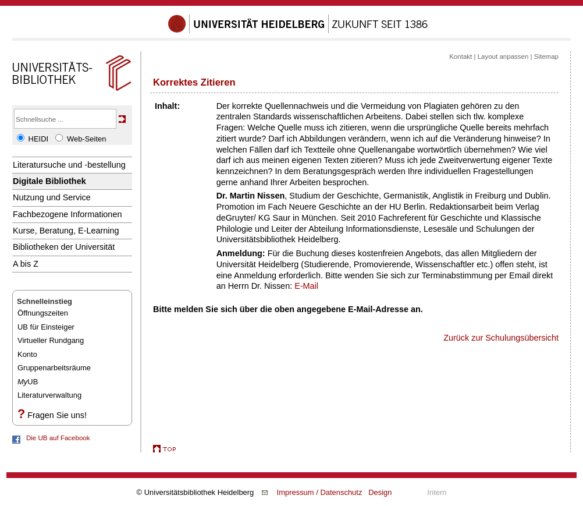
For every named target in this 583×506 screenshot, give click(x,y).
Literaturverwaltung (49, 395)
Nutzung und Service (52, 197)
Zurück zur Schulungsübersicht (501, 337)
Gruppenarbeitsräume (54, 367)
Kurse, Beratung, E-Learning (66, 230)
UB (27, 381)
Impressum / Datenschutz (319, 492)
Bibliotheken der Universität (64, 247)
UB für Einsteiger (45, 327)
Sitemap (546, 56)
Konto (27, 354)
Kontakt (460, 56)
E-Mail (306, 286)
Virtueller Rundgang (50, 340)
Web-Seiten (86, 139)
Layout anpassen (503, 56)
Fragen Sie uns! (57, 415)
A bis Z (25, 263)
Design (380, 492)
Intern (436, 492)
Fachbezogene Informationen (67, 214)
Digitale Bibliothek (49, 181)
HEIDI (39, 139)
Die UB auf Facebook (58, 437)
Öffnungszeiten (42, 313)
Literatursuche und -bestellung (69, 164)
